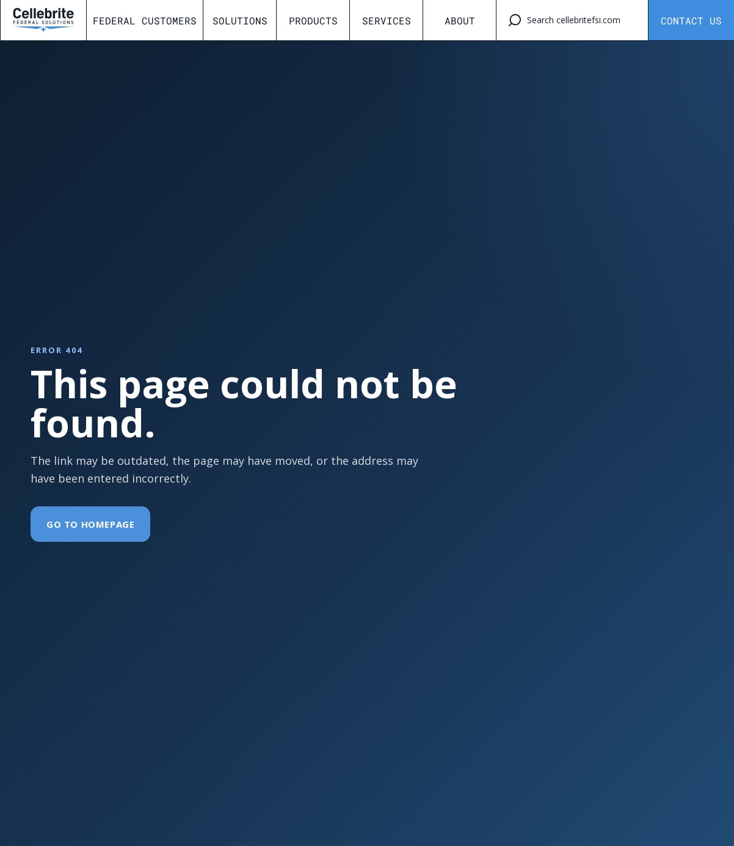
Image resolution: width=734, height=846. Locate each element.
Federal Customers (145, 20)
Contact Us (691, 20)
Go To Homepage (90, 524)
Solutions (240, 20)
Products (313, 20)
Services (386, 20)
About (460, 20)
